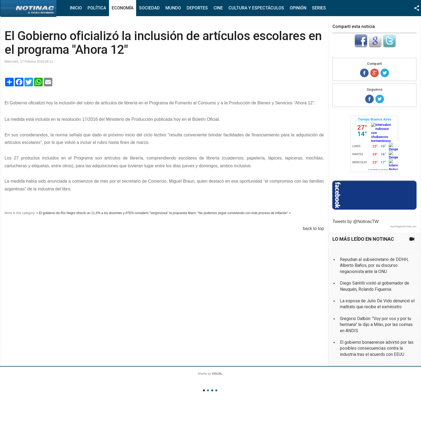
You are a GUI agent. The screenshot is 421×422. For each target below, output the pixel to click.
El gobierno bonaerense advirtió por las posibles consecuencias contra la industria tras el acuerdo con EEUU (376, 348)
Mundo (173, 7)
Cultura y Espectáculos (256, 7)
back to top (313, 228)
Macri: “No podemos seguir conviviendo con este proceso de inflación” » (239, 213)
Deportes (197, 7)
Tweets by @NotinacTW (355, 221)
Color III (212, 390)
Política (97, 7)
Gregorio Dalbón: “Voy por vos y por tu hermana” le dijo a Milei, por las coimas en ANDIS (376, 324)
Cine (218, 7)
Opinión (298, 7)
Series (319, 7)
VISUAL (217, 373)
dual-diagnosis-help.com (403, 226)
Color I (204, 390)
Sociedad (149, 7)
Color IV (216, 390)
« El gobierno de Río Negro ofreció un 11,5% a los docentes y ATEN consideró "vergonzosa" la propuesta (111, 213)
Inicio (76, 7)
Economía (122, 7)
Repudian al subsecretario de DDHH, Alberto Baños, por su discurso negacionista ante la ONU (374, 265)
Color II (208, 390)
